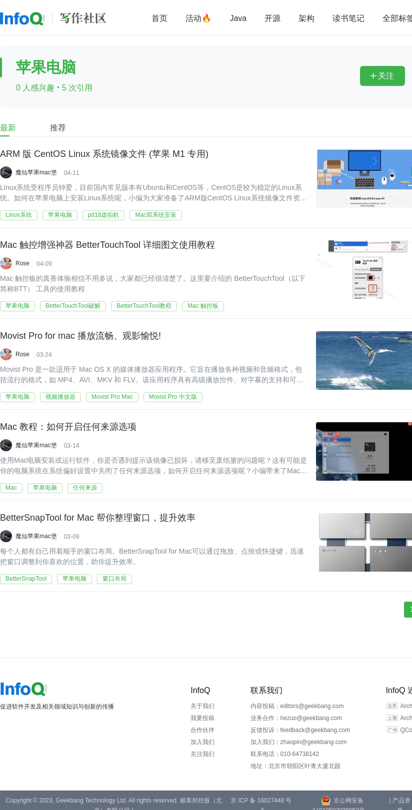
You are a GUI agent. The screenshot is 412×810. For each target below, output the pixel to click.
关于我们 (202, 706)
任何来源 (85, 487)
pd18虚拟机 (104, 214)
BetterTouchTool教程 (144, 305)
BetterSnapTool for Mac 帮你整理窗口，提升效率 (98, 518)
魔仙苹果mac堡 (36, 172)
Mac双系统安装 (155, 214)
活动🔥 (199, 18)
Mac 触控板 (203, 305)
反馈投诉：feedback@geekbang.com (300, 730)
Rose (23, 263)
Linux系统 (19, 214)
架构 (306, 18)
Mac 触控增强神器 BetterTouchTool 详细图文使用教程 (107, 245)
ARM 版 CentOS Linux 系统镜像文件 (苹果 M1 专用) (104, 154)
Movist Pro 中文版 (173, 396)
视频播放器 (61, 396)
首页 (160, 18)
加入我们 (202, 742)
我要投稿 (202, 718)
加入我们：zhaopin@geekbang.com (298, 742)
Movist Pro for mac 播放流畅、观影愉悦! (80, 336)
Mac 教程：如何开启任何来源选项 (68, 427)
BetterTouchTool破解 (73, 305)
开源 (272, 18)
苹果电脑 (60, 214)
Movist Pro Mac (112, 396)
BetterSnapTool (26, 578)
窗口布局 (114, 578)
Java (238, 18)
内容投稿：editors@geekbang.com (297, 706)
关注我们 (202, 754)
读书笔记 (348, 18)
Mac (11, 487)
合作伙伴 (202, 730)
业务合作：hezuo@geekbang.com (296, 718)
